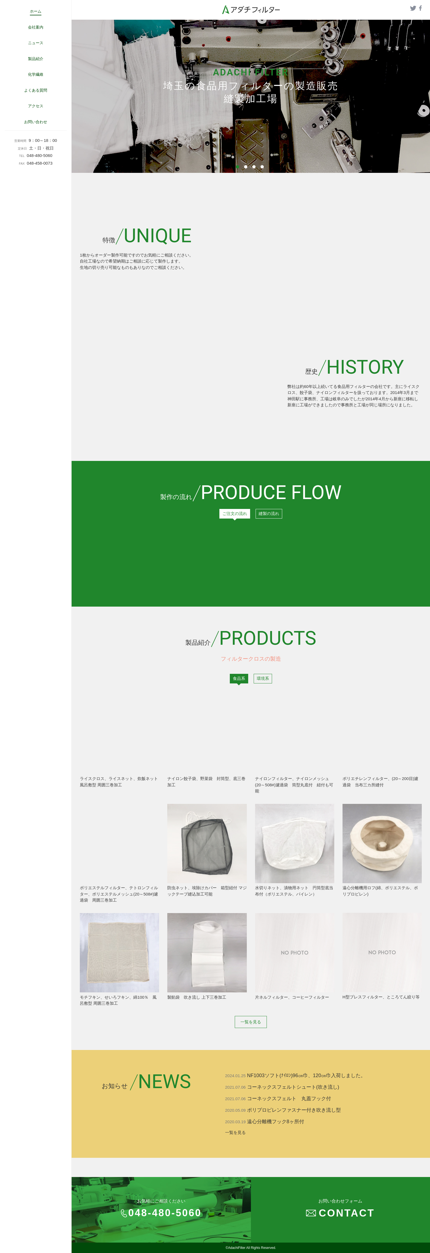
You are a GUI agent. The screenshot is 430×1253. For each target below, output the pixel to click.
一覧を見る (251, 1022)
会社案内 (35, 27)
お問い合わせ (35, 122)
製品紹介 (35, 59)
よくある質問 (35, 90)
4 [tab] (263, 168)
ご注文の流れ (234, 513)
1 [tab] (238, 168)
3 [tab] (255, 168)
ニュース (35, 43)
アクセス (35, 106)
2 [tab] (247, 168)
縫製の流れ (269, 513)
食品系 (239, 678)
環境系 (263, 678)
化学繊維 (35, 74)
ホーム (35, 11)
